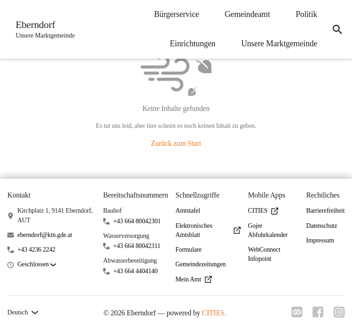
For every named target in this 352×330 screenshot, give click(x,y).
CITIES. (213, 313)
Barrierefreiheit (325, 210)
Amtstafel (188, 210)
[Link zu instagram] (339, 314)
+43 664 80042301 (137, 221)
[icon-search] (336, 29)
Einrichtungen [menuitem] (191, 43)
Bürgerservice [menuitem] (174, 14)
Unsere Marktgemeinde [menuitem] (277, 43)
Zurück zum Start (176, 143)
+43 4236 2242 (36, 249)
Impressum (320, 240)
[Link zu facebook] (317, 314)
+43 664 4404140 (135, 271)
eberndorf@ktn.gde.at (44, 234)
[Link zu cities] (295, 314)
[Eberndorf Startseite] (43, 29)
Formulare (189, 249)
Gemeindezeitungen (201, 264)
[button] (36, 265)
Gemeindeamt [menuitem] (245, 14)
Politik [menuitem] (304, 14)
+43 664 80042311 (136, 245)
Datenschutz (321, 225)
